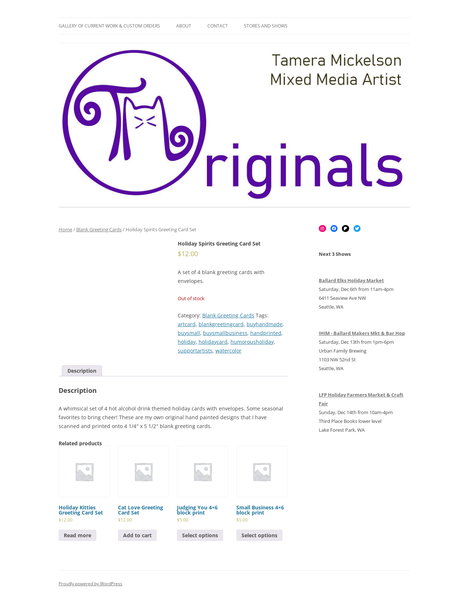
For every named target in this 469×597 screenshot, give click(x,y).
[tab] (82, 370)
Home (65, 229)
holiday (187, 341)
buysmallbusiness (225, 332)
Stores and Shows (266, 26)
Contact (217, 26)
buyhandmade (264, 324)
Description (81, 370)
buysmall (189, 332)
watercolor (228, 350)
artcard (187, 324)
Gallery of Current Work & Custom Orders (109, 26)
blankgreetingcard (221, 324)
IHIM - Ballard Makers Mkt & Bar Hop (362, 333)
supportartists (195, 350)
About (183, 26)
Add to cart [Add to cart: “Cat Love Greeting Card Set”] (137, 535)
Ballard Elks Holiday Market (351, 280)
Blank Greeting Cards (99, 229)
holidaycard (213, 341)
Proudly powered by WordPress (90, 584)
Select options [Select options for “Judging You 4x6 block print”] (200, 535)
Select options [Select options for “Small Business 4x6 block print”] (259, 535)
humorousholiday (252, 341)
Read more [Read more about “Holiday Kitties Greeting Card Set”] (77, 535)
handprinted (265, 332)
